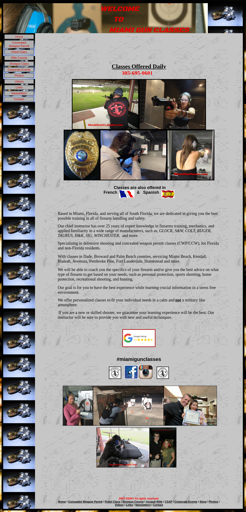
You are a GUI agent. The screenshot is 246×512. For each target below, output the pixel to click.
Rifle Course (19, 58)
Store (203, 501)
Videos (19, 81)
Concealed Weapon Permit (19, 44)
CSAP (168, 501)
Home (19, 36)
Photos (19, 75)
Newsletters (19, 93)
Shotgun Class (19, 63)
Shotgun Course (133, 501)
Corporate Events (19, 69)
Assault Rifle (154, 501)
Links (19, 87)
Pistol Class (19, 52)
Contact (19, 99)
